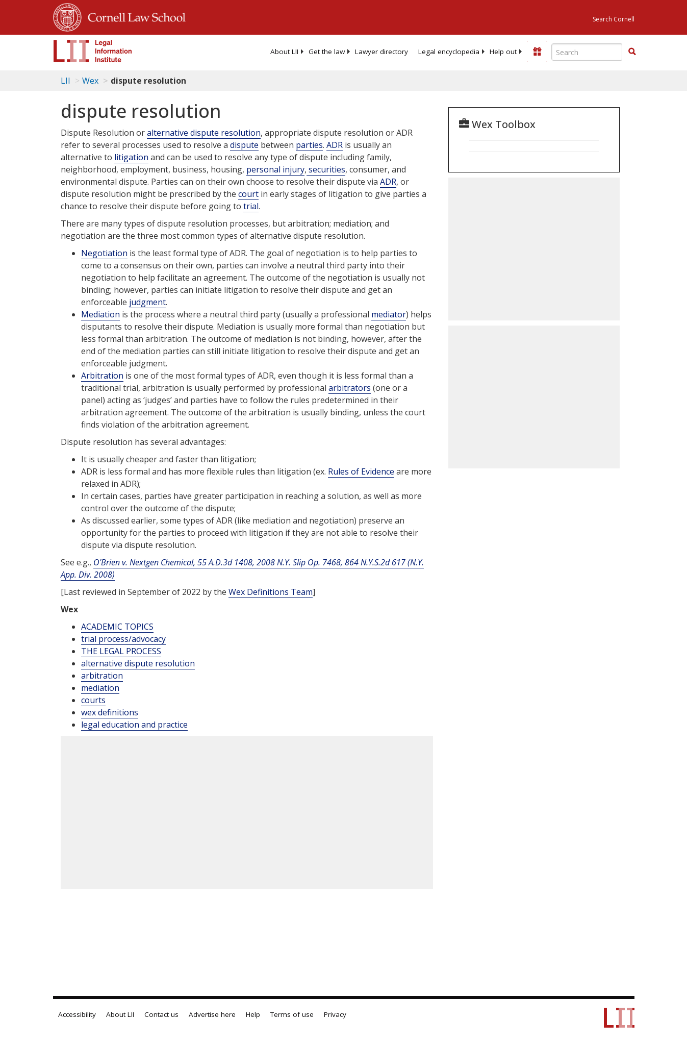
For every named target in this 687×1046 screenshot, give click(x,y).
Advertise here (212, 1014)
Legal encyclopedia (448, 51)
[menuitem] (284, 51)
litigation (131, 157)
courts (93, 700)
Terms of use (292, 1014)
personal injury (275, 169)
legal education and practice (134, 724)
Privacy (335, 1014)
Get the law (327, 51)
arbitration (102, 675)
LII (65, 80)
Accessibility (77, 1014)
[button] (631, 51)
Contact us (161, 1014)
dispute (244, 145)
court (248, 194)
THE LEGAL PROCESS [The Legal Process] (121, 651)
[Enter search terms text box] (587, 52)
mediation (100, 687)
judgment (147, 302)
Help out (503, 51)
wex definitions (109, 712)
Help (253, 1014)
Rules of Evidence (361, 471)
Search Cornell (613, 19)
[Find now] (632, 52)
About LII (284, 51)
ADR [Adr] (334, 145)
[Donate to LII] (537, 51)
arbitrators (349, 387)
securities (326, 169)
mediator (388, 314)
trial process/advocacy (123, 638)
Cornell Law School (134, 16)
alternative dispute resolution (204, 132)
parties (309, 145)
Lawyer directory (381, 51)
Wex (90, 80)
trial (251, 206)
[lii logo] (93, 51)
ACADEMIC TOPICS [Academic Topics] (117, 626)
